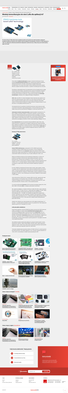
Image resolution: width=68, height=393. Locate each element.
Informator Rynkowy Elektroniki (7, 382)
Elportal (30, 381)
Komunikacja (35, 7)
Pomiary (51, 7)
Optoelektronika (47, 7)
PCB (19, 7)
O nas (3, 381)
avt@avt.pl (63, 381)
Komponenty (22, 7)
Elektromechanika (30, 7)
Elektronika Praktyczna (32, 382)
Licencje (17, 381)
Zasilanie (26, 7)
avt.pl (63, 382)
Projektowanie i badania (56, 7)
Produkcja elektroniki (15, 7)
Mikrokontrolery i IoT (41, 7)
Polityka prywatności (19, 382)
